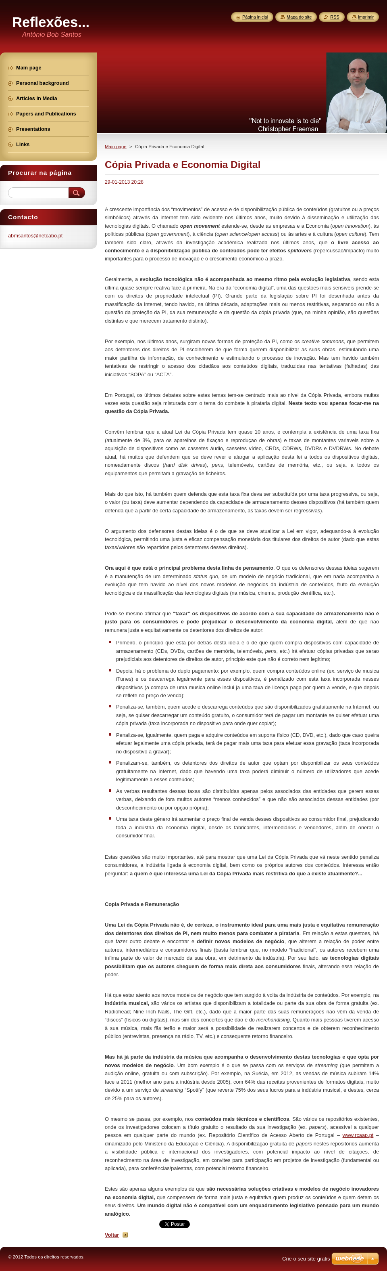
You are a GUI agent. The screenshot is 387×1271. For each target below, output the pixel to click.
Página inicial (255, 17)
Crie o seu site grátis (306, 1259)
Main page (116, 146)
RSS (334, 17)
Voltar (112, 1235)
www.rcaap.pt (358, 1135)
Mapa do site (299, 17)
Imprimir (366, 17)
